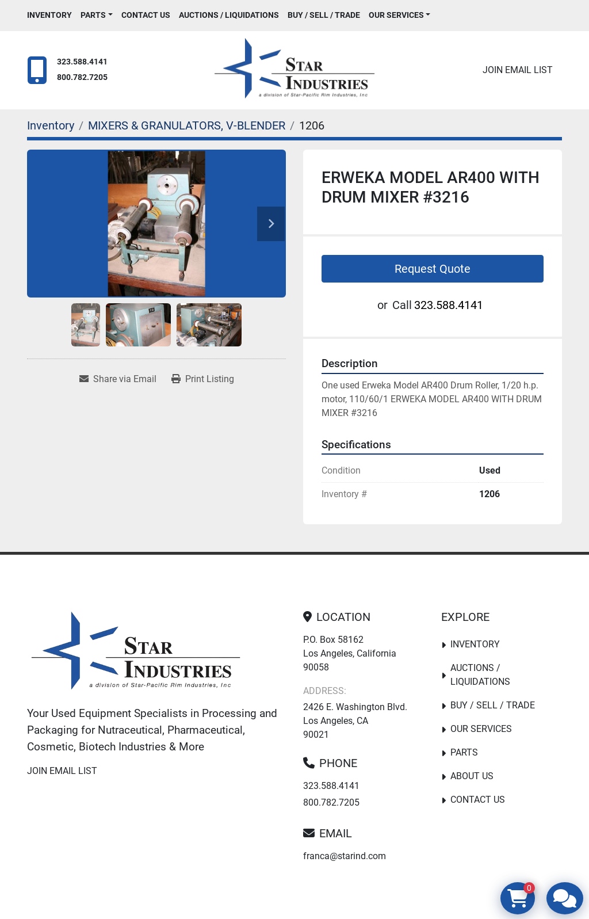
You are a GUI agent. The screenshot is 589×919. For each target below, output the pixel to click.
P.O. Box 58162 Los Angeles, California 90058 (349, 653)
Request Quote (433, 269)
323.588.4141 (82, 62)
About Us (472, 776)
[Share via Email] (118, 379)
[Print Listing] (203, 379)
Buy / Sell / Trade (324, 15)
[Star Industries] (135, 653)
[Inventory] (50, 125)
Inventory (49, 15)
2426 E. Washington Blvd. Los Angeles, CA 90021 (355, 720)
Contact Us (145, 15)
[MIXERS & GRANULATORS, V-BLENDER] (186, 125)
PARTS (93, 15)
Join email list (518, 69)
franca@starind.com (344, 856)
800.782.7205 (82, 77)
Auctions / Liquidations (229, 15)
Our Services (396, 15)
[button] (97, 15)
